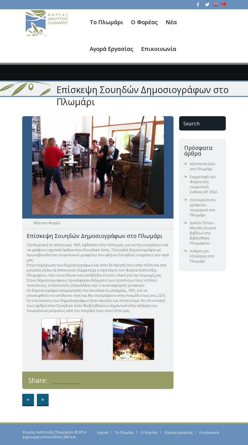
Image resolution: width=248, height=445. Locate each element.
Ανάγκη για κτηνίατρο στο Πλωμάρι (202, 256)
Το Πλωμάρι (106, 22)
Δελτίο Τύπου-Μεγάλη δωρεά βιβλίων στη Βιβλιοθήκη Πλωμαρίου (203, 233)
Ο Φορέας (144, 22)
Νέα (171, 22)
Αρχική (102, 432)
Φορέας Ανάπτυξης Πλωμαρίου (48, 432)
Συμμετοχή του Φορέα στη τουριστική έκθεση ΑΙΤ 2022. (204, 184)
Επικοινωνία (158, 49)
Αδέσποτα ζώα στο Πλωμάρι (202, 166)
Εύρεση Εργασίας (178, 432)
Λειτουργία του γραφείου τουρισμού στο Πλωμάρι (203, 207)
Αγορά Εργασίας (111, 49)
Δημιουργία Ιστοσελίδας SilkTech (49, 437)
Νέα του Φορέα (47, 222)
